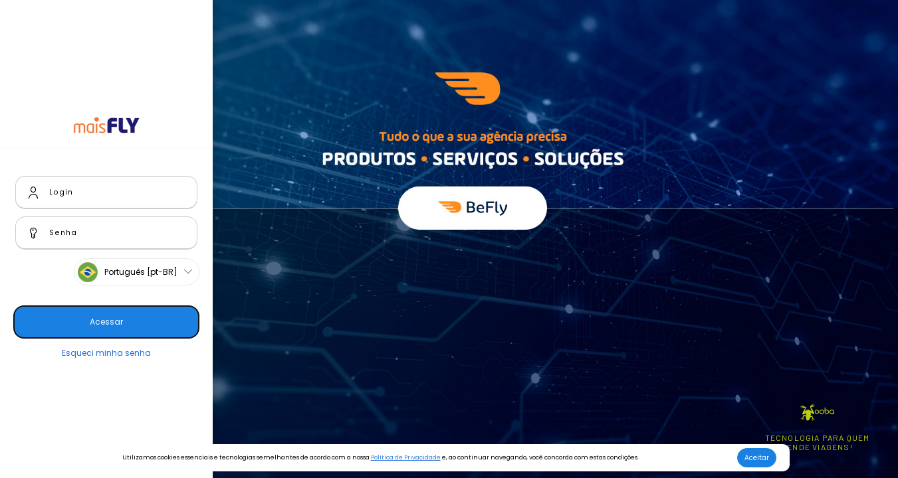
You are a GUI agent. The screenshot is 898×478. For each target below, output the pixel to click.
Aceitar (756, 458)
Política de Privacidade (406, 457)
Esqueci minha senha (106, 352)
